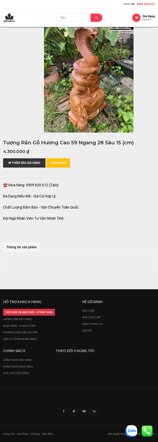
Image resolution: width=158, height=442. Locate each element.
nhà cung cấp (91, 317)
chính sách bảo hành (17, 360)
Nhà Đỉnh (48, 433)
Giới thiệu (88, 310)
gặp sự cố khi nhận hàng (20, 339)
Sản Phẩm (23, 433)
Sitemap (36, 433)
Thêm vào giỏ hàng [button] (24, 162)
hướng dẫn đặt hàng (17, 319)
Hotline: (139, 4)
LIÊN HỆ (86, 330)
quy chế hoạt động (16, 373)
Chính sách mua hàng (18, 366)
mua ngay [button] (58, 162)
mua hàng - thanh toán (19, 325)
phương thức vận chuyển (20, 332)
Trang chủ (9, 433)
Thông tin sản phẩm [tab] (21, 247)
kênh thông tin (92, 323)
